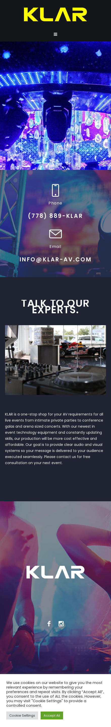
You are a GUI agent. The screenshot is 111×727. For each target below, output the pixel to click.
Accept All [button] (52, 715)
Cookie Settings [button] (22, 715)
